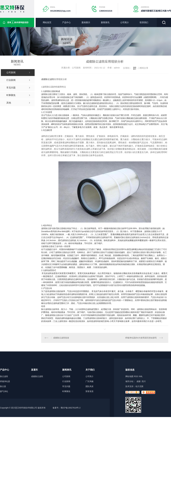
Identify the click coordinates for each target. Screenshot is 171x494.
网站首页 (47, 22)
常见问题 (66, 387)
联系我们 (144, 22)
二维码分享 (143, 68)
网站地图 (129, 376)
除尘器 (3, 387)
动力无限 (139, 386)
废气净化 (4, 391)
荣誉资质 (89, 391)
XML (141, 376)
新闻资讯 (105, 22)
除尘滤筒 (4, 377)
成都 (139, 381)
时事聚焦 (66, 391)
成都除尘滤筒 (47, 79)
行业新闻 (66, 382)
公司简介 (124, 22)
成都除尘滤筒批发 (61, 338)
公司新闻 (66, 377)
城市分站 (129, 381)
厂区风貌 (89, 382)
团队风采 (89, 387)
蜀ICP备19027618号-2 (71, 408)
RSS (136, 376)
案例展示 (86, 22)
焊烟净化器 (5, 382)
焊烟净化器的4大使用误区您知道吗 (140, 338)
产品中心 (66, 22)
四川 (144, 381)
